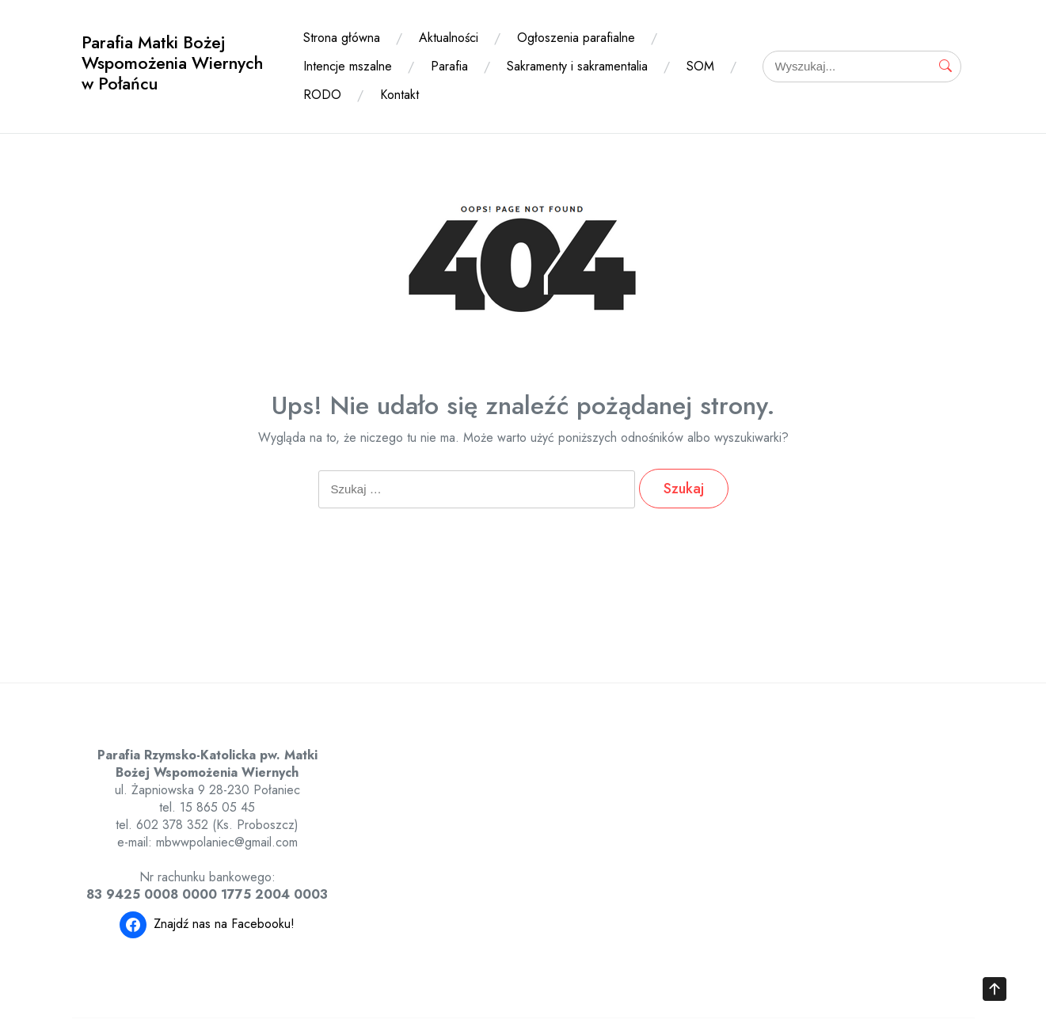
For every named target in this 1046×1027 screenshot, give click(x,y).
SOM (700, 66)
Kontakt (399, 95)
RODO (322, 95)
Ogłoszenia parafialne (576, 38)
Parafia (449, 66)
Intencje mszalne (347, 66)
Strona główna (341, 38)
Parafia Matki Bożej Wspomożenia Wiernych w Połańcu (172, 63)
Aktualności (448, 38)
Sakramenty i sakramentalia (577, 66)
